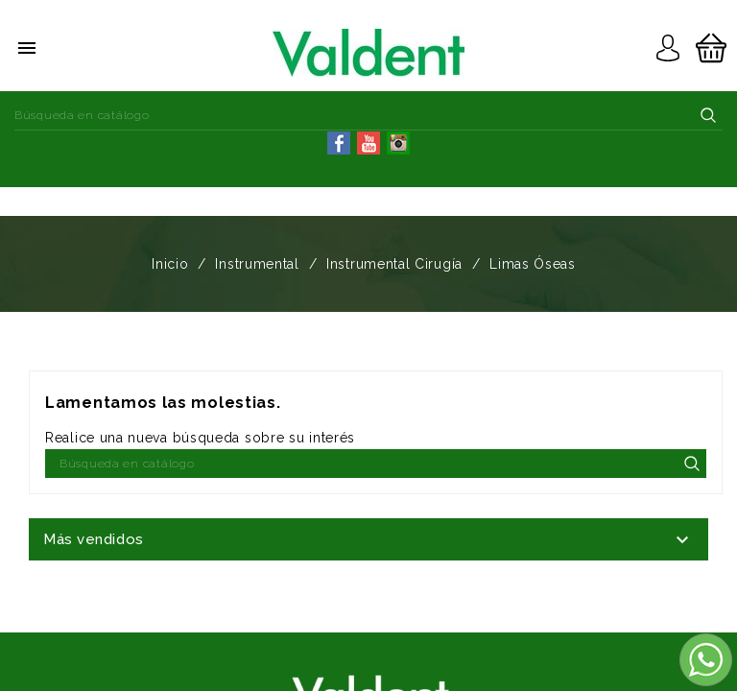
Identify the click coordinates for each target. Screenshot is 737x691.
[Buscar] (368, 115)
